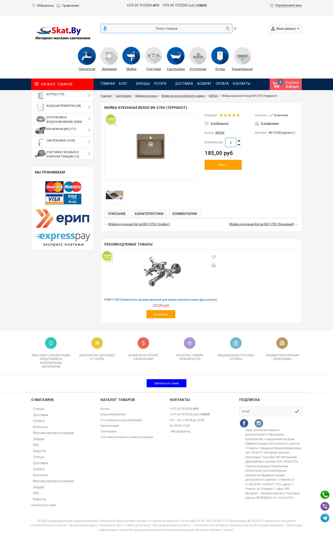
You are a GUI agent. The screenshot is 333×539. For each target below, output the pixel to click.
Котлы (220, 69)
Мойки (131, 69)
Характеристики (149, 214)
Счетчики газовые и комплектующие (127, 437)
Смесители (87, 69)
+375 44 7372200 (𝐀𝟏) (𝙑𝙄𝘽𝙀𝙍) (184, 5)
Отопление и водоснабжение (121, 420)
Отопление (198, 69)
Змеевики (109, 69)
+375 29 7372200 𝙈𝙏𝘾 (142, 5)
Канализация (242, 69)
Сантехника (176, 69)
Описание (117, 214)
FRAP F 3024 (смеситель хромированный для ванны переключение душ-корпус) (160, 299)
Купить (223, 165)
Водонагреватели (113, 414)
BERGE (220, 132)
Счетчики (153, 69)
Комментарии (185, 214)
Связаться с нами (166, 383)
